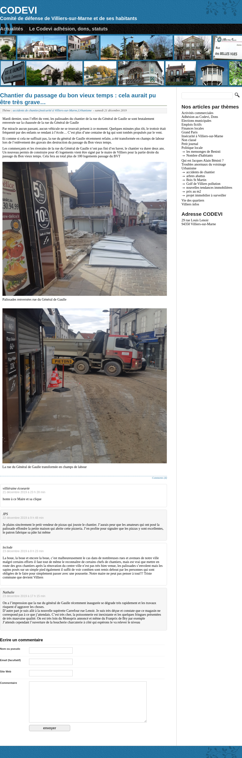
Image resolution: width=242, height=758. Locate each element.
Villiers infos (190, 204)
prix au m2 (193, 191)
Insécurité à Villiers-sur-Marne (58, 110)
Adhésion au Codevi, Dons (200, 117)
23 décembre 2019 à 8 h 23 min (23, 551)
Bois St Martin (196, 180)
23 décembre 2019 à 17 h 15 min (24, 596)
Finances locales (193, 128)
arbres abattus (195, 176)
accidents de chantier (25, 110)
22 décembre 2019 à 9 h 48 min (23, 518)
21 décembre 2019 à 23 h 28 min (24, 492)
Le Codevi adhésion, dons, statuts (68, 28)
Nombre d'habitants (199, 155)
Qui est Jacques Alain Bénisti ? (203, 160)
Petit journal (190, 144)
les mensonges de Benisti (203, 151)
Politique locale (192, 148)
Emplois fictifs (192, 124)
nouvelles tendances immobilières (209, 187)
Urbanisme (85, 110)
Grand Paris (190, 132)
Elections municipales (196, 121)
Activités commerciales (197, 113)
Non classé (189, 140)
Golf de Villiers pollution (203, 184)
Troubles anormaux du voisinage (204, 164)
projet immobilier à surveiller (206, 195)
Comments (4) (159, 477)
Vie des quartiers (193, 200)
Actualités (11, 28)
